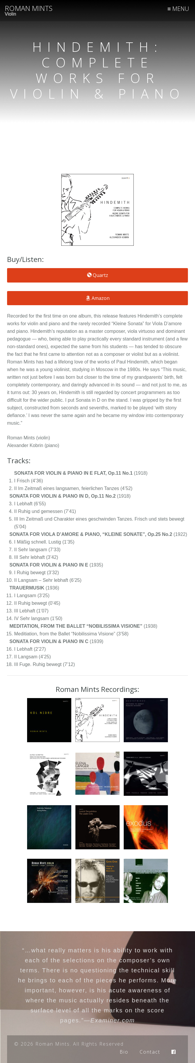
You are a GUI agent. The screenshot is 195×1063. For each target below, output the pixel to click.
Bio (124, 1052)
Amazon (98, 298)
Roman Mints (28, 8)
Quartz (97, 275)
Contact (150, 1052)
